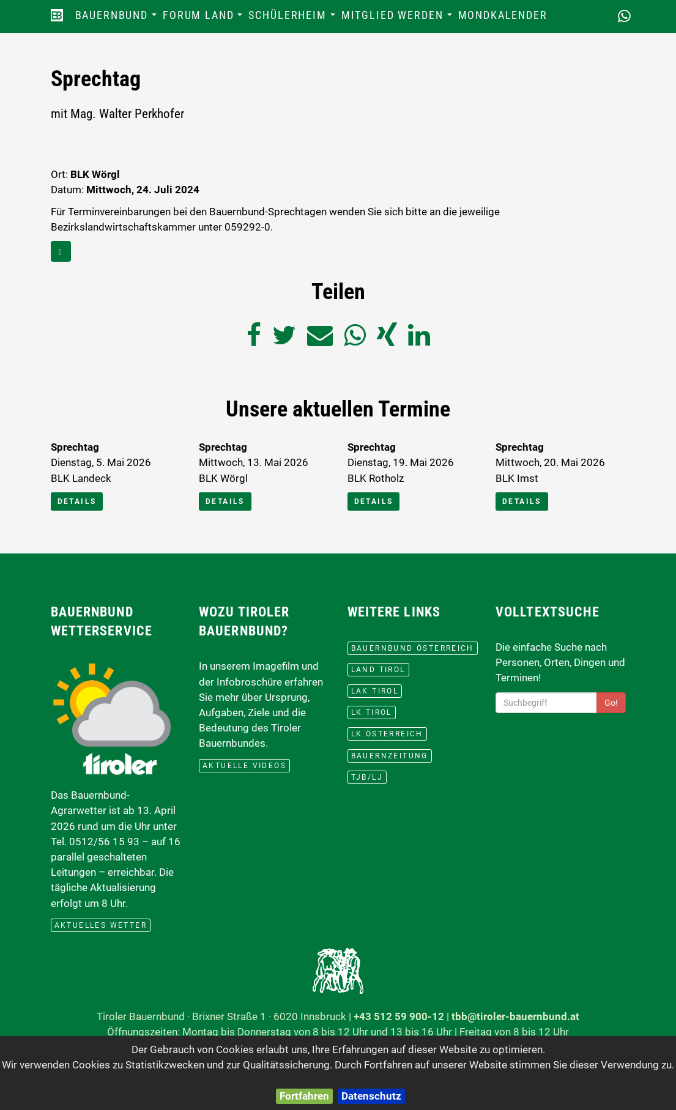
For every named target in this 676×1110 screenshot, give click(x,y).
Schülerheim (293, 19)
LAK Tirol (375, 691)
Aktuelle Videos (244, 765)
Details (77, 501)
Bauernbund (117, 19)
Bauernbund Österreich (412, 648)
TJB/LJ (367, 777)
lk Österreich (387, 734)
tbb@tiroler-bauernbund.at (515, 1016)
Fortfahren (304, 1096)
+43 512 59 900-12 (399, 1016)
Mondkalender (503, 15)
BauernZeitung (389, 756)
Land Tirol (378, 669)
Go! (611, 703)
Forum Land (204, 19)
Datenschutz (371, 1096)
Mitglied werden (398, 19)
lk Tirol (371, 712)
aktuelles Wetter (100, 925)
